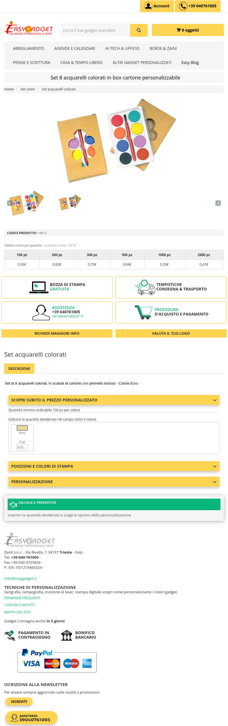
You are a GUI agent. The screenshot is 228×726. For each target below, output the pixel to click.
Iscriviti (19, 701)
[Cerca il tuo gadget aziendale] (139, 30)
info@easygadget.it (67, 316)
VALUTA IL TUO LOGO (171, 333)
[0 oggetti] (188, 30)
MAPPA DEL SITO (17, 612)
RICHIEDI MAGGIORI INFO (57, 333)
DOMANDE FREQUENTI (22, 598)
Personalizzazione (114, 481)
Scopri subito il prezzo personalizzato (114, 400)
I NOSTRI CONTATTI (19, 605)
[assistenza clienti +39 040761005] (198, 6)
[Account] (157, 6)
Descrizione (19, 368)
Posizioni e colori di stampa (114, 466)
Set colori (28, 89)
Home (9, 89)
